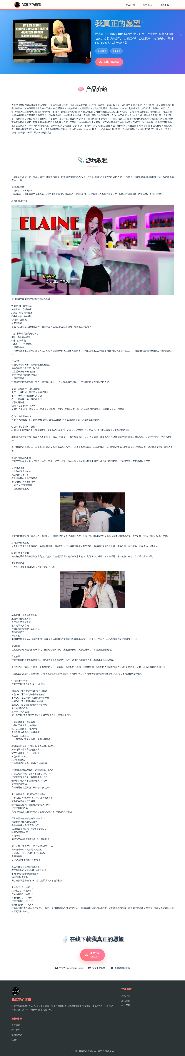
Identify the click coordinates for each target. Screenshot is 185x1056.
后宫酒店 (15, 1025)
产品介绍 (130, 5)
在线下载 (164, 5)
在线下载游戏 (109, 61)
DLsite (14, 1040)
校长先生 (15, 1030)
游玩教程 (147, 5)
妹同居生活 (16, 1035)
